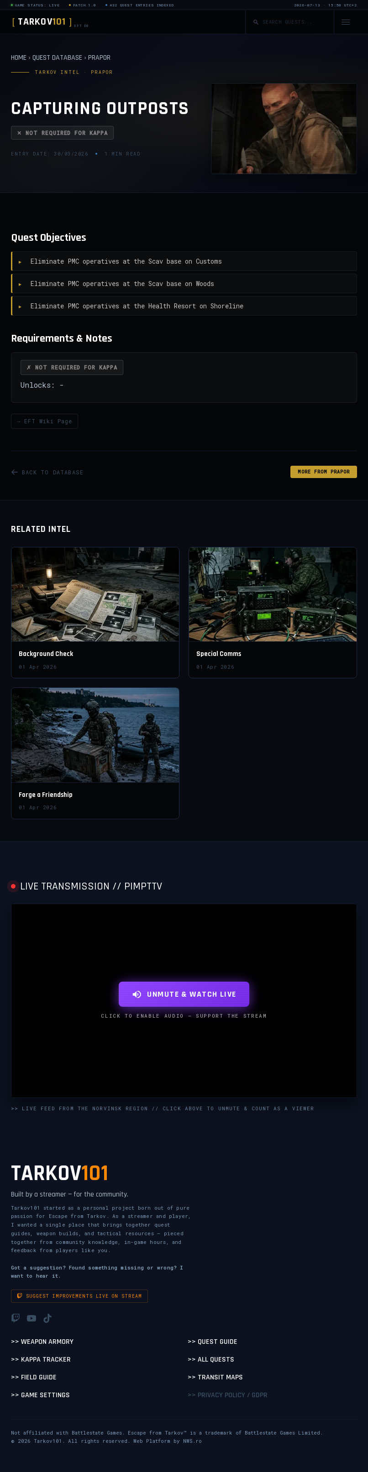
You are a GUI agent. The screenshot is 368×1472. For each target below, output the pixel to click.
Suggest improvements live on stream (79, 1296)
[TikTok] (47, 1318)
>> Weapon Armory (42, 1342)
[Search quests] (294, 22)
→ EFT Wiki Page (44, 421)
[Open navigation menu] (345, 22)
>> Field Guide (34, 1377)
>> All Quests (211, 1359)
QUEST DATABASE (57, 57)
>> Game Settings (40, 1395)
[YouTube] (31, 1318)
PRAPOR (99, 57)
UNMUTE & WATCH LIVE (183, 994)
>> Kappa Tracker (41, 1359)
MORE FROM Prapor (324, 472)
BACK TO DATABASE (47, 472)
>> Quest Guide (212, 1342)
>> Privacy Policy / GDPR (228, 1395)
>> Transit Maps (215, 1377)
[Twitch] (15, 1318)
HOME (18, 57)
